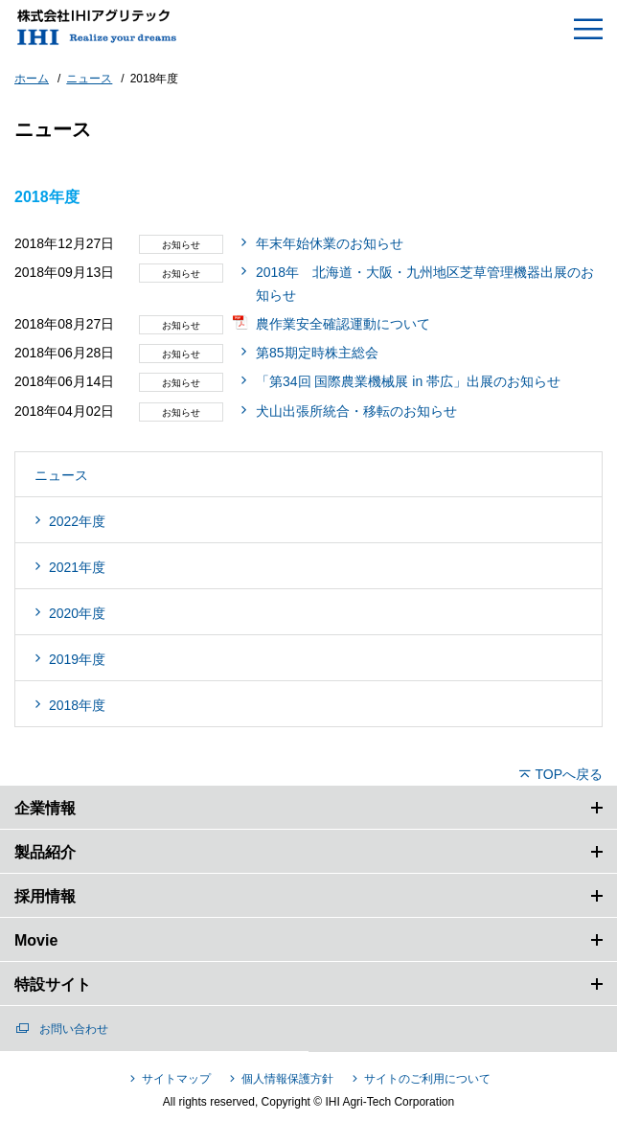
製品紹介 (45, 852)
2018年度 (77, 705)
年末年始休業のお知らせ (329, 243)
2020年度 (77, 613)
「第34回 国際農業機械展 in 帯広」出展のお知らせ (408, 381)
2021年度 (77, 567)
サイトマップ (176, 1079)
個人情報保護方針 (287, 1079)
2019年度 (77, 659)
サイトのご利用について (427, 1079)
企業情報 (45, 808)
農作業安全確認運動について (343, 324)
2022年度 (77, 521)
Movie (35, 940)
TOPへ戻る (569, 774)
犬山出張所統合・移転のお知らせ (356, 411)
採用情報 (45, 896)
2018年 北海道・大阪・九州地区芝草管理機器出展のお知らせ (425, 283)
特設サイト (52, 984)
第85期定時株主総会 (317, 352)
